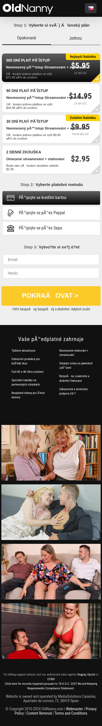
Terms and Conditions (71, 713)
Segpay (81, 674)
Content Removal (39, 713)
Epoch (91, 674)
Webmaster (74, 709)
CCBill (51, 679)
